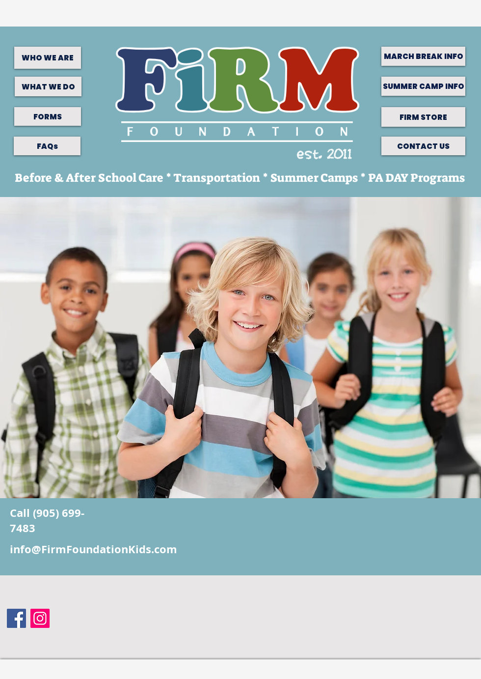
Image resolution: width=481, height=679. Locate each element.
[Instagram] (40, 618)
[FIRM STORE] (423, 117)
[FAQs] (47, 146)
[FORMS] (47, 116)
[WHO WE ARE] (47, 58)
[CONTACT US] (423, 146)
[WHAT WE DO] (48, 86)
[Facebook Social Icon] (16, 618)
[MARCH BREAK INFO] (423, 56)
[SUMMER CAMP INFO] (423, 86)
